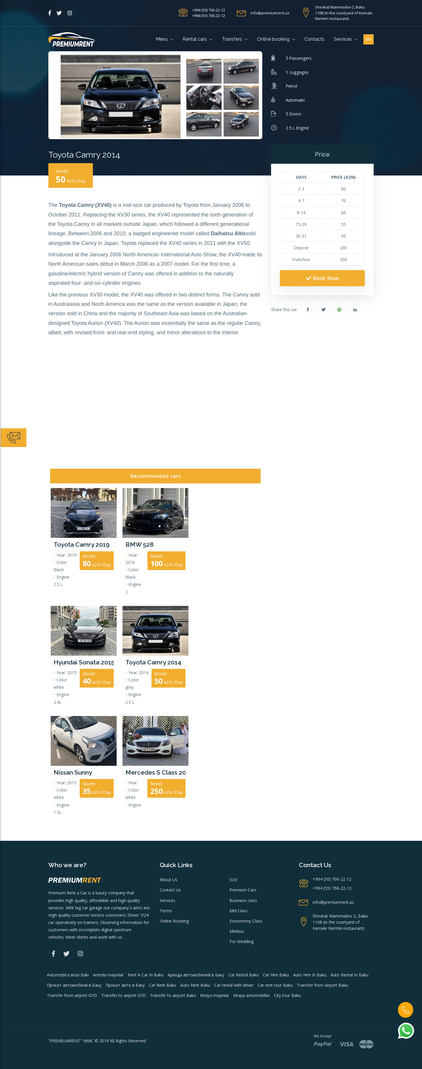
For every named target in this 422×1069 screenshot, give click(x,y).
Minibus (236, 931)
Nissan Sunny (73, 772)
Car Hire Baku (276, 975)
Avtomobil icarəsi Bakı (68, 975)
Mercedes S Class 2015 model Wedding (155, 772)
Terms (166, 910)
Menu (164, 39)
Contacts (314, 39)
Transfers (235, 39)
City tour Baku (287, 995)
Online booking (276, 39)
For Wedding (241, 941)
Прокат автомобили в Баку (74, 985)
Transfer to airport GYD (123, 995)
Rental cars (197, 39)
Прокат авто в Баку (125, 985)
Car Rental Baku (243, 975)
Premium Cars (242, 890)
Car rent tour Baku (275, 985)
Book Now (322, 278)
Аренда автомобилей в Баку (196, 975)
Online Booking (174, 921)
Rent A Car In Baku (146, 975)
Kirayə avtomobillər (251, 995)
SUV (233, 879)
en (368, 39)
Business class (243, 900)
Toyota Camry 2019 (82, 544)
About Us (168, 879)
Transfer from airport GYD (72, 995)
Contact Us (170, 890)
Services (346, 39)
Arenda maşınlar (108, 975)
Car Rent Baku (162, 985)
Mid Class (238, 910)
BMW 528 (139, 544)
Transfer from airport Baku (322, 985)
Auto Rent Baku (195, 985)
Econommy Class (245, 921)
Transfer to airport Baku (173, 995)
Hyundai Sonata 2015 (84, 662)
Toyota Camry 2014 (153, 662)
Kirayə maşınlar (214, 995)
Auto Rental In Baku (349, 975)
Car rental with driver (233, 985)
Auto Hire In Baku (309, 975)
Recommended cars (155, 476)
